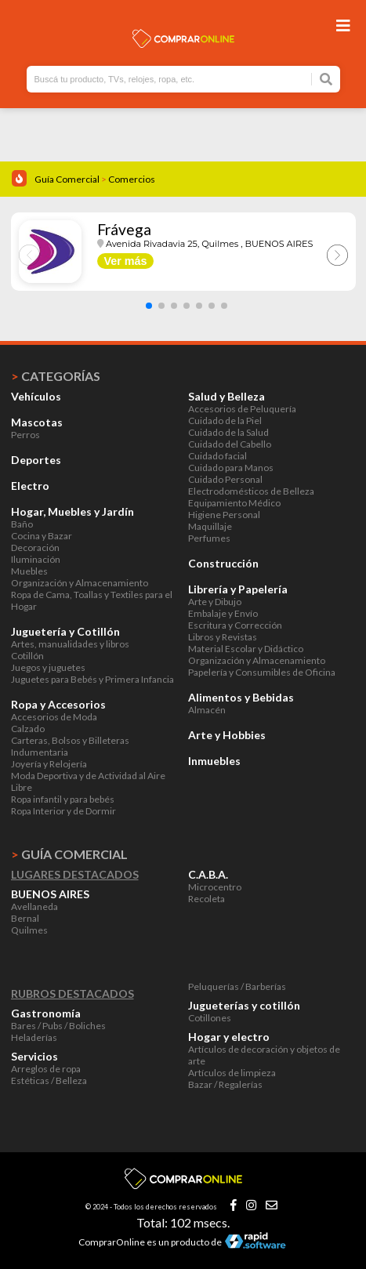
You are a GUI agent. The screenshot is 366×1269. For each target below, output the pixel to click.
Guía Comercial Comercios (94, 179)
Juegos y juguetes (48, 667)
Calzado (28, 728)
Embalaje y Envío (223, 613)
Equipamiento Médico (234, 503)
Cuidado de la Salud (228, 432)
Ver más (125, 261)
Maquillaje (210, 526)
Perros (25, 435)
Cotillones (209, 1018)
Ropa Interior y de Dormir (63, 811)
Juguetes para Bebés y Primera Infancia (92, 679)
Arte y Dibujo (214, 601)
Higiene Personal (224, 514)
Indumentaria (39, 752)
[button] (149, 306)
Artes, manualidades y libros (70, 644)
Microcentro (214, 887)
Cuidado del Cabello (229, 444)
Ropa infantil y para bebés (62, 799)
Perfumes (209, 538)
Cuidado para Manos (231, 467)
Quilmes (29, 930)
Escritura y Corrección (235, 625)
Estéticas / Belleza (49, 1080)
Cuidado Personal (225, 479)
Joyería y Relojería (49, 764)
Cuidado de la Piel (225, 420)
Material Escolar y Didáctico (245, 648)
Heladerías (34, 1037)
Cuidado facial (217, 456)
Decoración (35, 547)
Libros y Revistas (222, 637)
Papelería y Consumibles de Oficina (261, 672)
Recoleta (206, 899)
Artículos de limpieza (232, 1073)
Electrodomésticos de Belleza (251, 491)
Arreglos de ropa (46, 1069)
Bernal (25, 918)
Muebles (29, 571)
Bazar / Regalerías (225, 1084)
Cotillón (27, 656)
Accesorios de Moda (54, 717)
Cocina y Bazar (41, 536)
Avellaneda (34, 906)
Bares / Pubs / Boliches (58, 1026)
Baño (22, 524)
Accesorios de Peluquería (242, 409)
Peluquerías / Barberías (237, 986)
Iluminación (35, 559)
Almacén (207, 710)
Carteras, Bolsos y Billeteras (70, 740)
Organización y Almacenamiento (79, 583)
